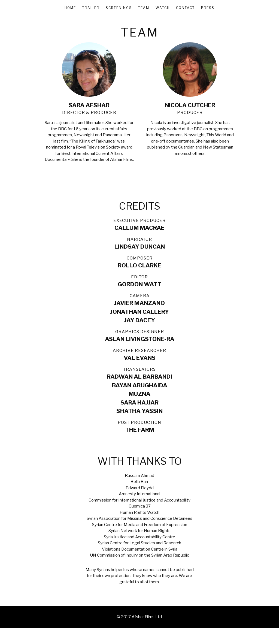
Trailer (90, 8)
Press (207, 8)
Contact (185, 8)
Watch (163, 8)
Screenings (119, 8)
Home (70, 8)
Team (143, 8)
